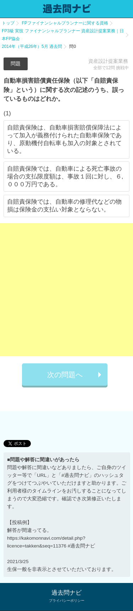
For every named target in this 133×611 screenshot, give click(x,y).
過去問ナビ (66, 592)
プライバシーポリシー (66, 600)
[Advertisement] (66, 289)
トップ (8, 23)
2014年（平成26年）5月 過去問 (32, 46)
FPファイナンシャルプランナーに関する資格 (65, 23)
